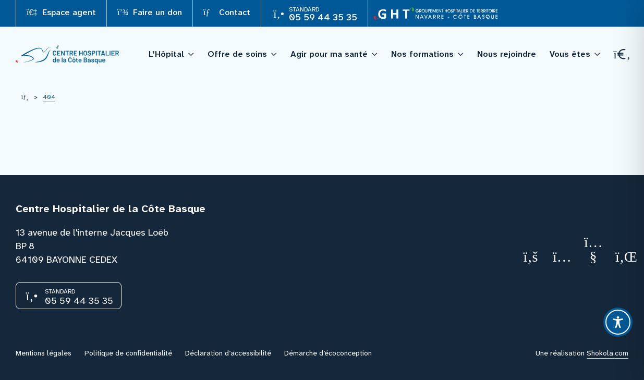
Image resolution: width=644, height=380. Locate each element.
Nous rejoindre (506, 53)
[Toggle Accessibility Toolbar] (617, 322)
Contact (226, 12)
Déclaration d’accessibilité (228, 353)
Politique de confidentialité (128, 353)
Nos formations (422, 53)
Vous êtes (570, 53)
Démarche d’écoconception (328, 353)
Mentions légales (43, 353)
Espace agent (61, 12)
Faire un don (149, 12)
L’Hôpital (166, 53)
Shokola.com (607, 353)
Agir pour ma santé (329, 53)
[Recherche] (621, 54)
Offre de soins (237, 53)
